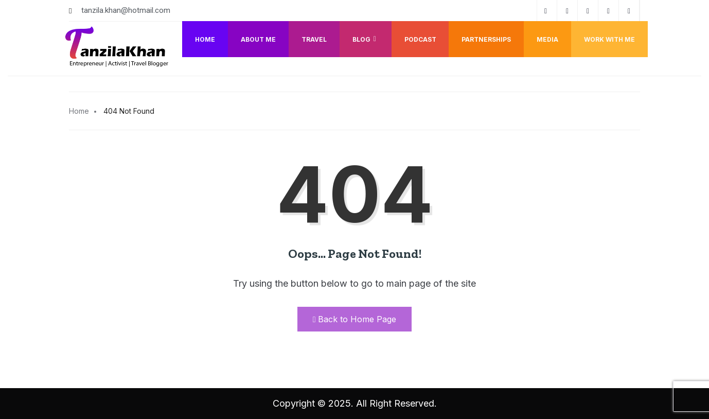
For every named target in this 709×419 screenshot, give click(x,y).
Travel (313, 39)
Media (547, 39)
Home (204, 39)
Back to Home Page (354, 319)
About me (257, 39)
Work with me (609, 39)
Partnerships (486, 39)
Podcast (420, 39)
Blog (365, 39)
